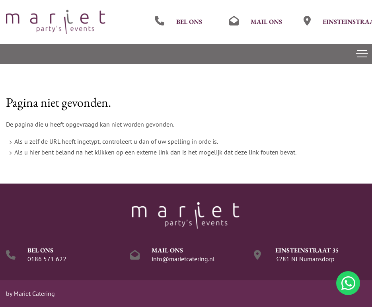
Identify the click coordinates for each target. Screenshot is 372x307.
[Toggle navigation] (362, 54)
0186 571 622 (46, 259)
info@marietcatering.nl (183, 259)
